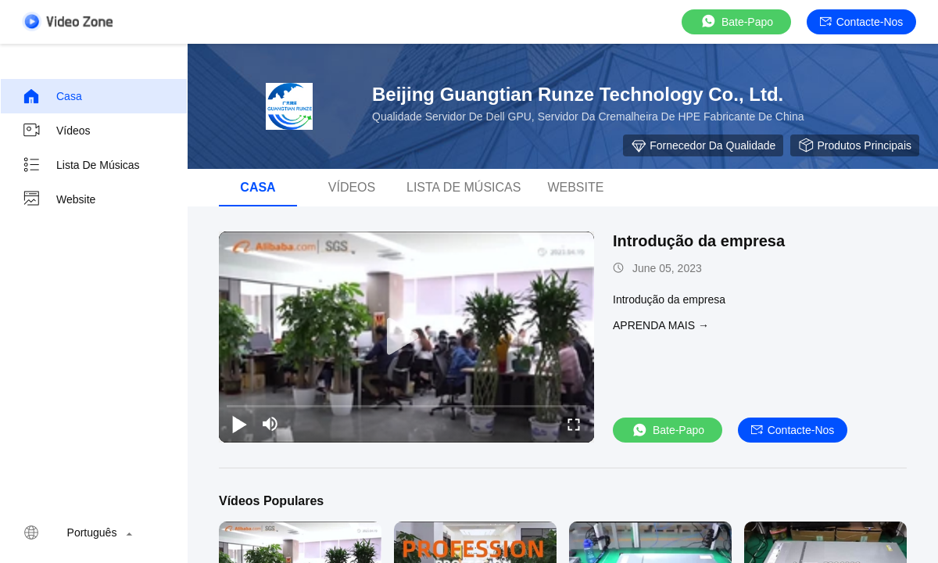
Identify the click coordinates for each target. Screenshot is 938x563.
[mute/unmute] (270, 424)
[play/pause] (239, 424)
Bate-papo (736, 21)
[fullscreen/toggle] (573, 424)
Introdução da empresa (699, 240)
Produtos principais (854, 145)
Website (58, 199)
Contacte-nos (862, 22)
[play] (406, 337)
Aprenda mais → (661, 325)
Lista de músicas (81, 165)
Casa (52, 96)
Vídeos (56, 130)
